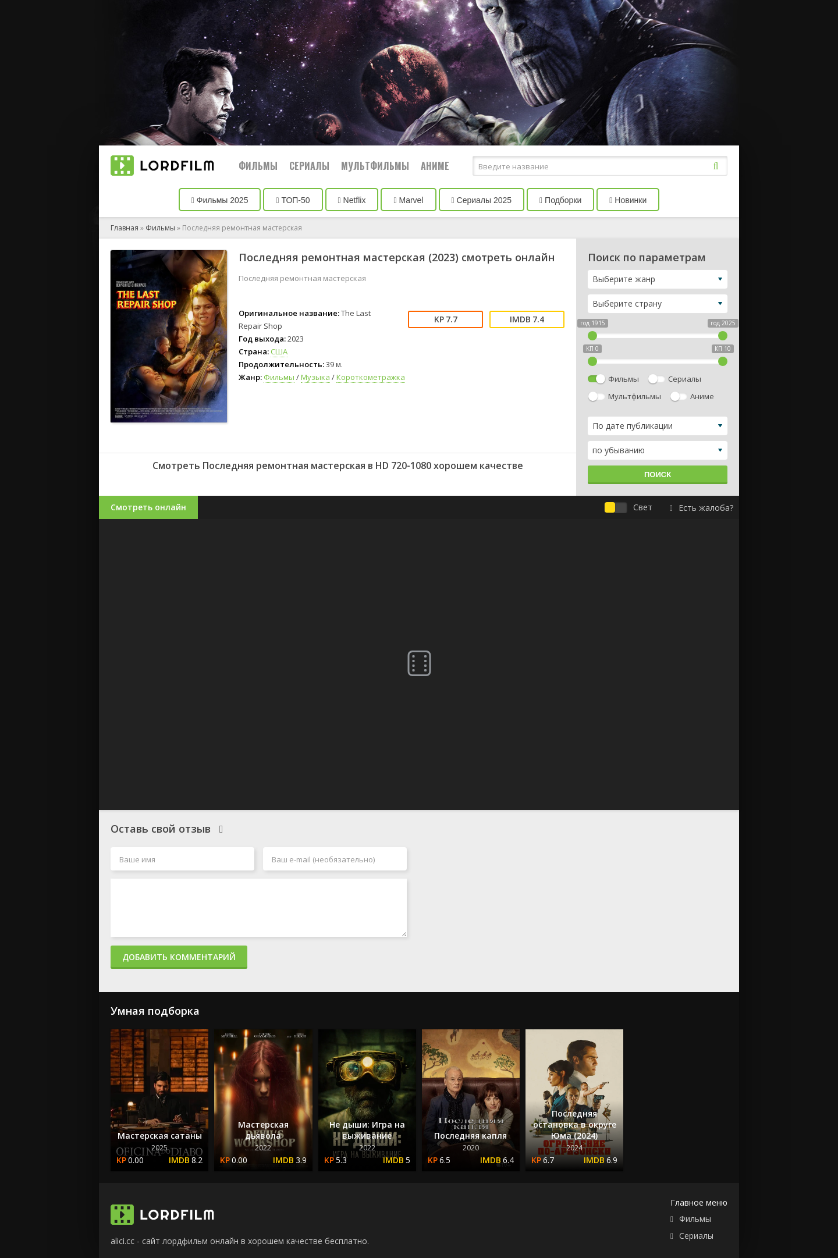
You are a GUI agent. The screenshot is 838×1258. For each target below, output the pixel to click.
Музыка (315, 377)
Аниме (435, 166)
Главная (125, 228)
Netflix (352, 200)
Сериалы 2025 (482, 200)
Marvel (408, 200)
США (279, 351)
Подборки (560, 200)
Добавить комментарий (179, 956)
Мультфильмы (375, 166)
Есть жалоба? (701, 507)
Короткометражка (370, 377)
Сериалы (309, 166)
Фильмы (258, 166)
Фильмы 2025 (219, 200)
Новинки (628, 200)
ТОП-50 (293, 200)
